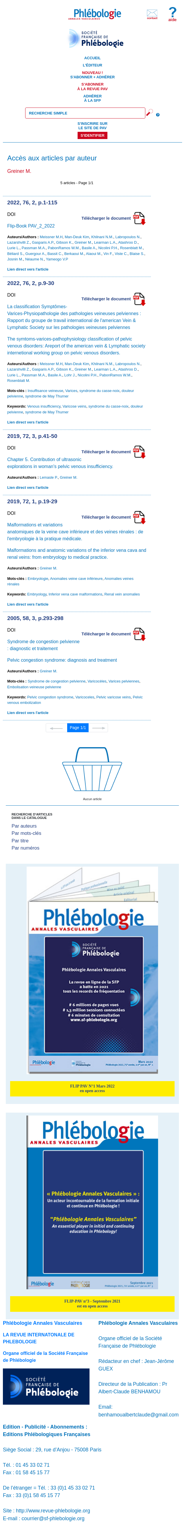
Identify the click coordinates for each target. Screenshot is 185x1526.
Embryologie (38, 578)
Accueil (92, 58)
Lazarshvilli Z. (18, 242)
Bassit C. (54, 253)
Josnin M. (15, 259)
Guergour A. (35, 253)
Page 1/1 (78, 727)
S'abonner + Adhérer (92, 75)
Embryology (37, 594)
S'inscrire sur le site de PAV (92, 125)
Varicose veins (74, 406)
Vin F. (108, 253)
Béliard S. (15, 253)
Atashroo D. (128, 242)
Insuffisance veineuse (45, 391)
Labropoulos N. (127, 237)
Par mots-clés (26, 833)
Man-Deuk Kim (77, 237)
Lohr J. (70, 375)
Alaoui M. (93, 253)
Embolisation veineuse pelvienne (34, 687)
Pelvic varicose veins (113, 697)
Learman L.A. (105, 242)
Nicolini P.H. (108, 248)
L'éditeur (92, 65)
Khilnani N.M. (102, 237)
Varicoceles (84, 697)
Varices (71, 391)
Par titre (20, 841)
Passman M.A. (34, 248)
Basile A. (89, 248)
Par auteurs (24, 826)
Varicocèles (96, 681)
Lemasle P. (49, 477)
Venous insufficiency (44, 406)
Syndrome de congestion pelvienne (56, 681)
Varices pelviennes (124, 681)
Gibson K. (64, 242)
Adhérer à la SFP (92, 98)
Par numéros (25, 848)
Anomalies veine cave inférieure (76, 578)
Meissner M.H (51, 237)
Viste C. (121, 253)
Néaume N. (34, 259)
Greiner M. (83, 242)
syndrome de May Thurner (47, 396)
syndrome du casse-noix (99, 391)
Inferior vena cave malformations (75, 594)
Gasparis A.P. (43, 242)
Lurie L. (13, 248)
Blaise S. (137, 253)
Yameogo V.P (57, 259)
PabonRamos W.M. (64, 248)
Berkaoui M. (74, 253)
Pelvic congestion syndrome (50, 697)
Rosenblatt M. (131, 248)
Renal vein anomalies (122, 594)
